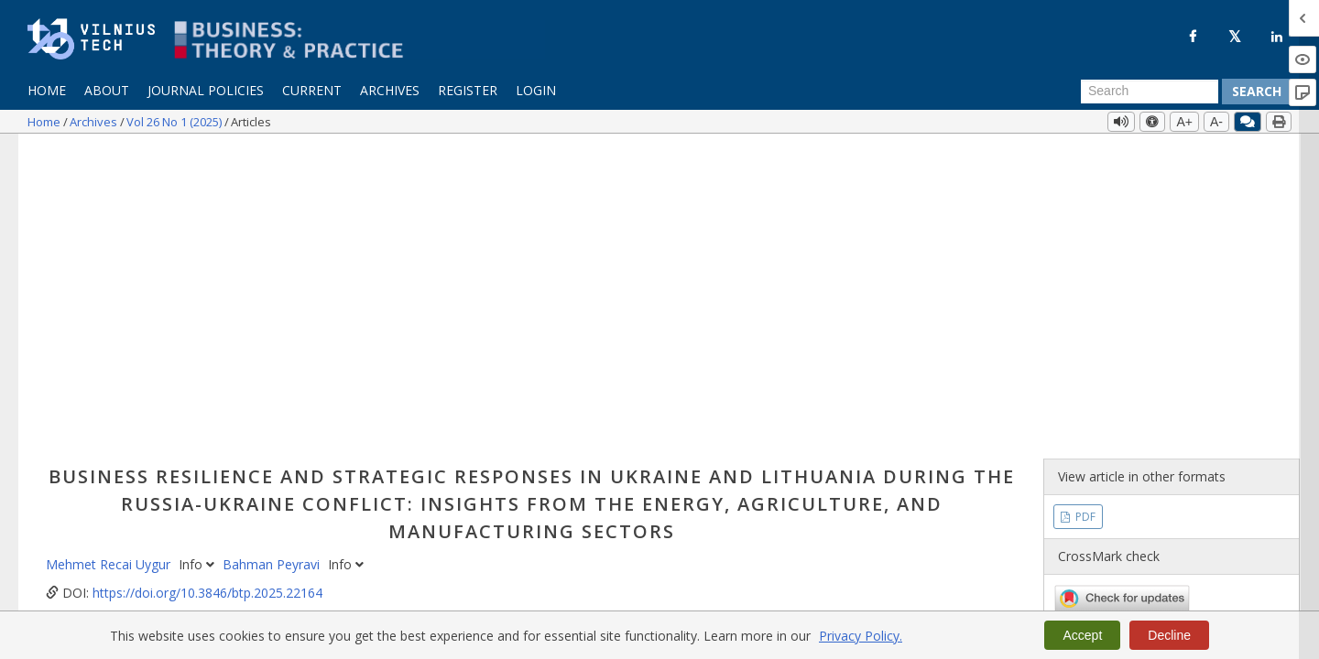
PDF (1084, 208)
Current (312, 90)
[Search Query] (1149, 91)
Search (1256, 91)
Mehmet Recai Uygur (110, 256)
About (106, 90)
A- (1216, 121)
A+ (1184, 121)
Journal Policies (205, 90)
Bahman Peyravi (273, 256)
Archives (390, 90)
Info (198, 256)
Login (536, 90)
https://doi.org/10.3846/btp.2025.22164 (207, 285)
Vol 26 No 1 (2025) (175, 121)
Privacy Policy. (860, 635)
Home (46, 90)
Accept (1082, 635)
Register (467, 90)
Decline (1169, 635)
